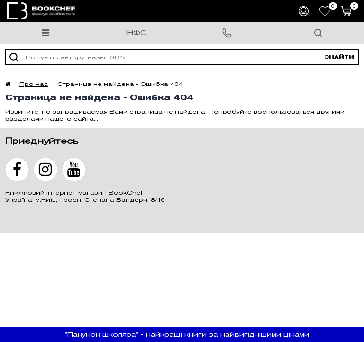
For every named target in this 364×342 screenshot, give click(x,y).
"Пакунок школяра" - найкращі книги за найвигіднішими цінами (187, 334)
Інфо (136, 32)
